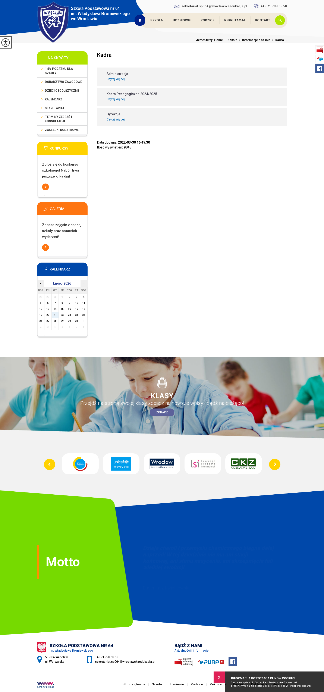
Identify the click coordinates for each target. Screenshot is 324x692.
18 (83, 308)
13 (47, 308)
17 (76, 308)
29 (62, 320)
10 (76, 302)
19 (40, 314)
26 (40, 320)
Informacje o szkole (253, 39)
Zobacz (162, 412)
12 (40, 308)
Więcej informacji (45, 187)
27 (47, 320)
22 (62, 314)
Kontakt (262, 20)
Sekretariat (55, 108)
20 (47, 314)
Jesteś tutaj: (205, 39)
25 (83, 314)
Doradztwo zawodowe (63, 82)
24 (76, 314)
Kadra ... (278, 39)
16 (69, 308)
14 (55, 308)
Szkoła (156, 20)
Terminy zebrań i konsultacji (58, 119)
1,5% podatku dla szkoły (59, 71)
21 (55, 314)
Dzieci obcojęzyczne (62, 90)
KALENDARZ (53, 99)
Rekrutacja (234, 20)
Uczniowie (182, 20)
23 (69, 314)
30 (69, 320)
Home (218, 39)
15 (62, 308)
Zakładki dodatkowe (62, 130)
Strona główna (141, 20)
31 (76, 320)
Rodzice (207, 20)
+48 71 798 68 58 (270, 6)
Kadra (104, 55)
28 (55, 320)
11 (83, 302)
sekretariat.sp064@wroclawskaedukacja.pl (210, 6)
